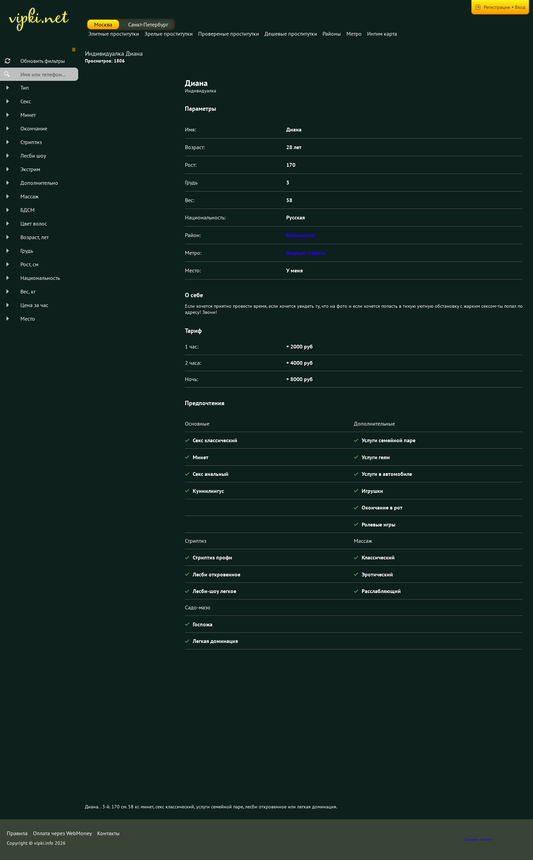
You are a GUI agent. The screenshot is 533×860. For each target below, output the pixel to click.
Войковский (300, 235)
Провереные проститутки (228, 33)
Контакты (108, 833)
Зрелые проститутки (168, 33)
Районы (332, 33)
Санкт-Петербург (148, 24)
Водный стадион (306, 252)
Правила (17, 833)
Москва (103, 24)
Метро (354, 33)
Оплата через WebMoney (62, 833)
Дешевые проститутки (290, 33)
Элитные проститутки (113, 33)
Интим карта (382, 33)
